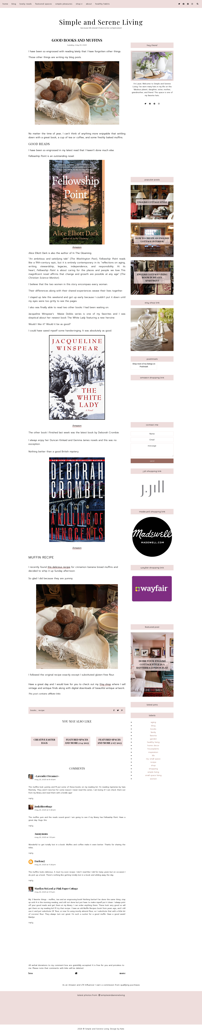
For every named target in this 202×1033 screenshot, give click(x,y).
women (153, 778)
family (153, 732)
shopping (153, 768)
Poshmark (144, 367)
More (122, 973)
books (33, 710)
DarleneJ (40, 861)
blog (14, 4)
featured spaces (43, 4)
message (152, 450)
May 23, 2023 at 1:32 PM (45, 837)
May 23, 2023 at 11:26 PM (45, 865)
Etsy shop (105, 684)
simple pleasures (63, 4)
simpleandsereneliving (111, 995)
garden (153, 738)
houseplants (153, 748)
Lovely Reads (26, 4)
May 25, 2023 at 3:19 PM (45, 892)
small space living (153, 775)
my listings (148, 364)
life (153, 755)
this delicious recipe (59, 567)
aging (153, 722)
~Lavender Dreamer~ (47, 776)
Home (5, 4)
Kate (122, 1029)
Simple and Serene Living (101, 22)
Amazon (76, 247)
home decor (153, 745)
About (89, 4)
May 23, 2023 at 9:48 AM (45, 810)
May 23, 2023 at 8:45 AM (45, 779)
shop (78, 4)
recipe (42, 710)
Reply (30, 798)
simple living (153, 772)
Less (30, 973)
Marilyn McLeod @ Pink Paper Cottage (56, 888)
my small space (153, 758)
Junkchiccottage (43, 806)
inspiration (153, 752)
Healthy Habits (102, 4)
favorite (153, 735)
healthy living (153, 742)
